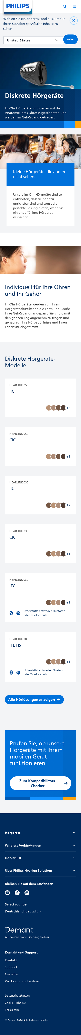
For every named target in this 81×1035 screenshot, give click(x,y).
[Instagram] (26, 892)
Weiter (70, 39)
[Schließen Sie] (74, 20)
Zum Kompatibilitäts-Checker (43, 783)
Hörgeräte (40, 833)
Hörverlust (40, 858)
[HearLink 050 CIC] (40, 446)
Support (11, 967)
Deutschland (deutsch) (23, 911)
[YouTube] (7, 892)
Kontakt (11, 960)
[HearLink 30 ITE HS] (40, 657)
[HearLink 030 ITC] (40, 598)
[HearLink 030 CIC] (40, 543)
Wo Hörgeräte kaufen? (22, 981)
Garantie (11, 974)
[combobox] (30, 40)
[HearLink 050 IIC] (40, 398)
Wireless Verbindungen (40, 845)
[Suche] (65, 6)
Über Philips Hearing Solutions (40, 870)
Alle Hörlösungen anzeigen (34, 699)
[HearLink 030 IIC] (40, 495)
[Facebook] (17, 892)
